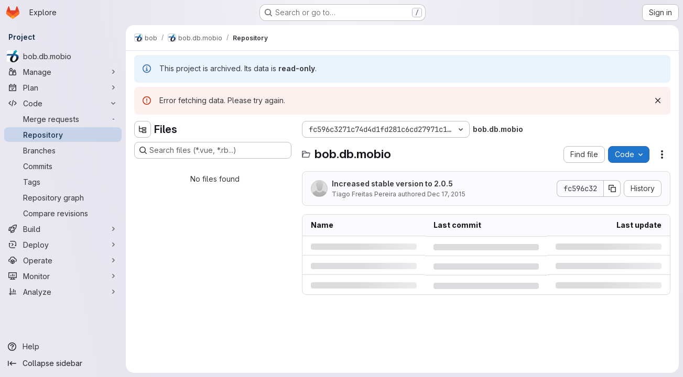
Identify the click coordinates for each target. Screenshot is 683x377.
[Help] (63, 346)
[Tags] (63, 181)
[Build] (63, 228)
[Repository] (63, 134)
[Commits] (63, 166)
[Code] (63, 103)
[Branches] (63, 150)
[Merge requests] (63, 119)
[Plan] (63, 87)
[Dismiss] (658, 100)
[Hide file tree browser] (142, 129)
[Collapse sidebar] (63, 363)
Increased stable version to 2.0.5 (392, 183)
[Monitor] (63, 276)
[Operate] (63, 260)
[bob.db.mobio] (63, 56)
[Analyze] (63, 291)
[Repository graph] (63, 197)
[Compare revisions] (63, 213)
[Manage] (63, 71)
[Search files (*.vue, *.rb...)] (212, 150)
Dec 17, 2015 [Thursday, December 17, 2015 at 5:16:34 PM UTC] (446, 194)
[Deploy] (63, 244)
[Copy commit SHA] (612, 188)
